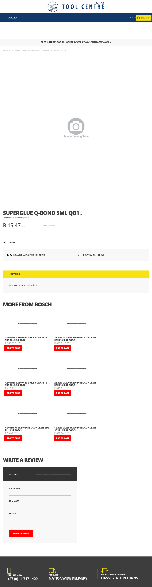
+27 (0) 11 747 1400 (22, 562)
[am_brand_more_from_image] (27, 307)
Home (5, 34)
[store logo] (76, 7)
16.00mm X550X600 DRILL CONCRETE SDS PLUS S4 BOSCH (75, 412)
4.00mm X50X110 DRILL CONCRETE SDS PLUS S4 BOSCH (27, 412)
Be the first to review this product (16, 201)
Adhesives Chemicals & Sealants (25, 34)
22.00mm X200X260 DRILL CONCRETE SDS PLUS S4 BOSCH (75, 367)
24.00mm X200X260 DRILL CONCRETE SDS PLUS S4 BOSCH (75, 322)
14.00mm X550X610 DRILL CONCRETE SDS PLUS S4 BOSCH (26, 322)
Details (15, 257)
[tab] (76, 258)
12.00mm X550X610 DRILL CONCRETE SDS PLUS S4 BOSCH (26, 367)
